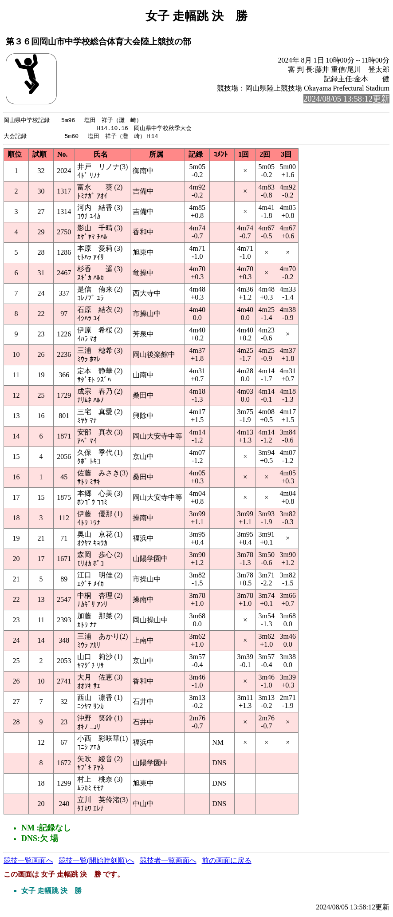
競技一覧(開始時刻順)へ (96, 862)
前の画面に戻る (227, 862)
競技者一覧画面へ (168, 862)
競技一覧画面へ (28, 862)
